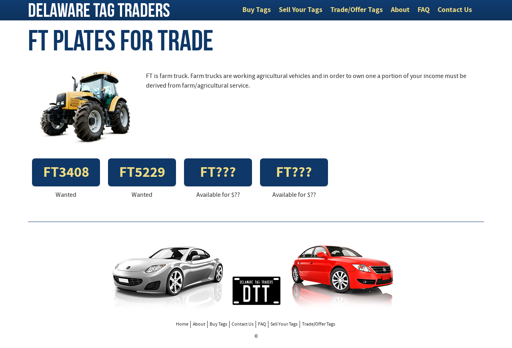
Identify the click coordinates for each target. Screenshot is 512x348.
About (400, 10)
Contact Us (455, 10)
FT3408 (66, 173)
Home (182, 324)
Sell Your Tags (300, 10)
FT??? (218, 173)
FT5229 (142, 173)
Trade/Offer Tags (356, 10)
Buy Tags (256, 10)
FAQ (424, 10)
